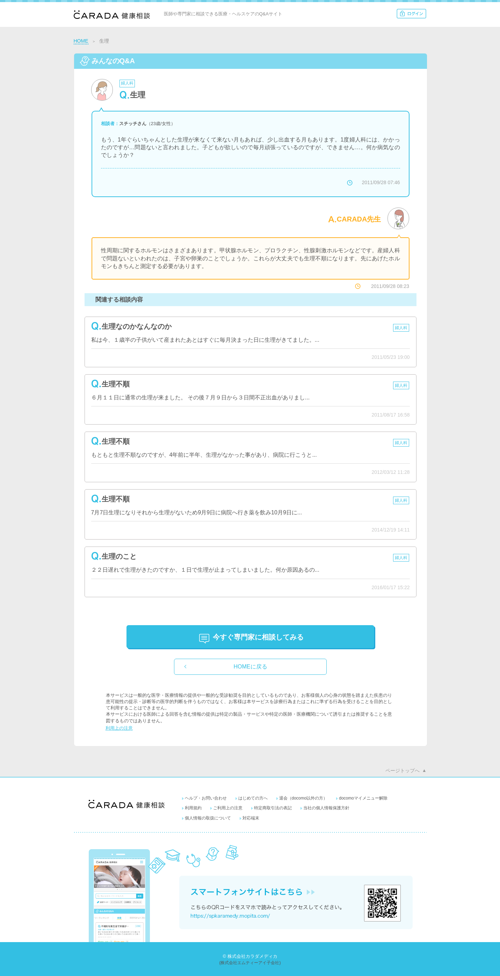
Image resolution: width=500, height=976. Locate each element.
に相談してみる (258, 637)
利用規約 (193, 807)
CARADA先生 (359, 219)
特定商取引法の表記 (273, 807)
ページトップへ (402, 770)
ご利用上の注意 (227, 807)
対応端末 (250, 818)
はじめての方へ (253, 798)
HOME (81, 41)
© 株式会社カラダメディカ (250, 956)
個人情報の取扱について (208, 818)
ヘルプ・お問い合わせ (206, 798)
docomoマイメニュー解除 (363, 798)
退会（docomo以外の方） (303, 798)
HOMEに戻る (250, 667)
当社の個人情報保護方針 (326, 807)
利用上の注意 (119, 728)
